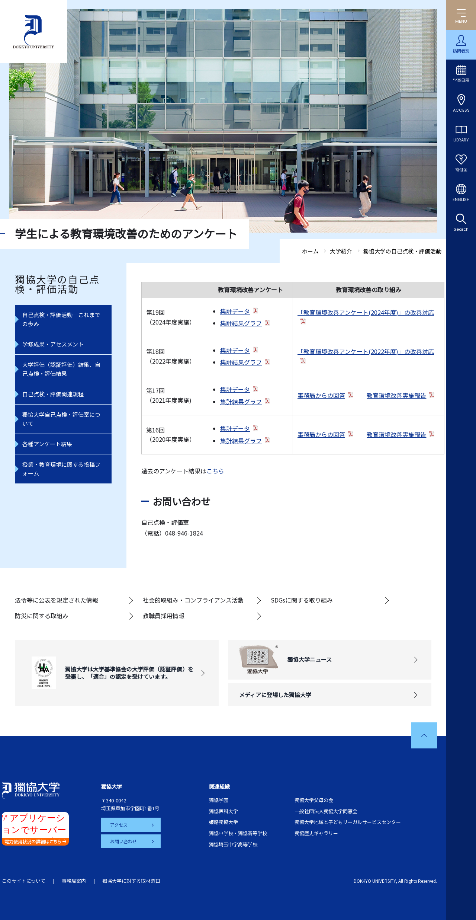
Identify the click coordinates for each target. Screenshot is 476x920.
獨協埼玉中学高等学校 (233, 844)
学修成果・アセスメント (53, 344)
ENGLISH (461, 199)
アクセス (119, 824)
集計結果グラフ (241, 323)
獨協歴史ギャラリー (316, 833)
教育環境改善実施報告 (396, 395)
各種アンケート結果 (47, 444)
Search (461, 229)
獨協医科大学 (223, 811)
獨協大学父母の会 (314, 800)
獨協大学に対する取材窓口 (131, 880)
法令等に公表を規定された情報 (56, 599)
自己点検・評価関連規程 (53, 394)
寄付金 (461, 170)
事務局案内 (74, 880)
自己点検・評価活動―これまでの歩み (61, 319)
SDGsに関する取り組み (302, 599)
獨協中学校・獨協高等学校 (238, 833)
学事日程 (461, 80)
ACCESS (461, 110)
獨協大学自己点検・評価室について (61, 419)
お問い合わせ (123, 841)
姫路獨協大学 (223, 821)
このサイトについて (23, 880)
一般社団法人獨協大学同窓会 (326, 811)
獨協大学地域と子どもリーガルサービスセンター (348, 821)
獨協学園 (218, 800)
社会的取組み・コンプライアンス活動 (193, 599)
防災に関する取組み (41, 615)
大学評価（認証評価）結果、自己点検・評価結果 (61, 369)
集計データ (235, 311)
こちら (215, 470)
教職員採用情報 (163, 615)
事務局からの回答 (321, 395)
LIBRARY (461, 140)
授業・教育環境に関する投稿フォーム (61, 468)
